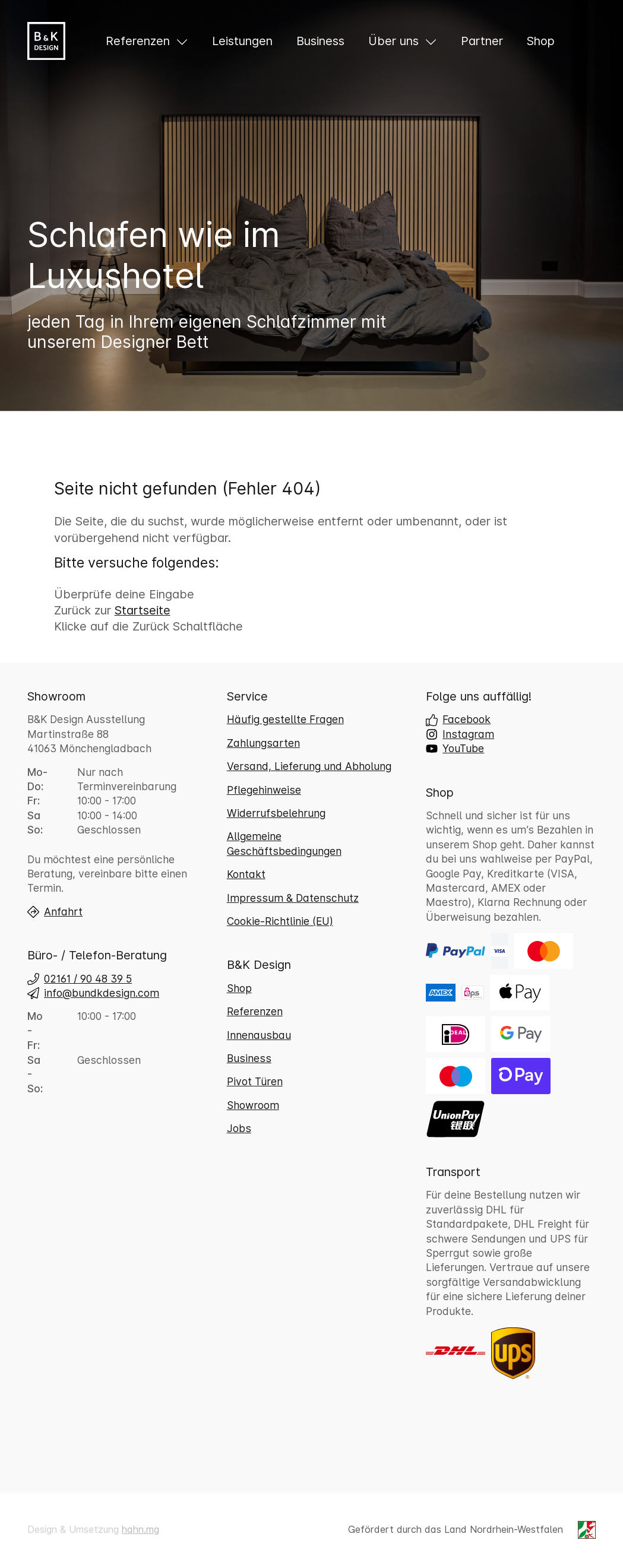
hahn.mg (140, 1529)
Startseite (142, 610)
